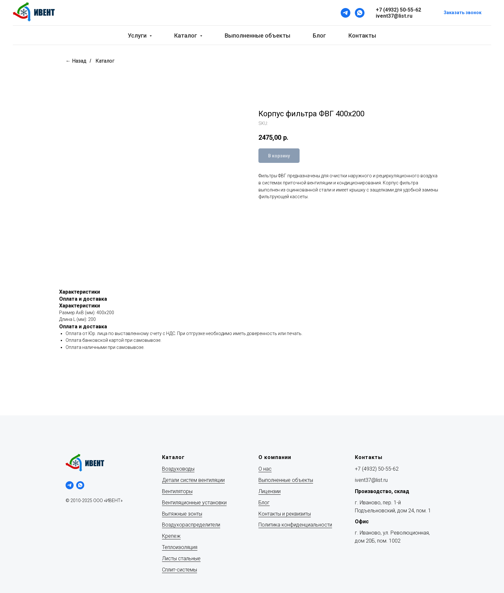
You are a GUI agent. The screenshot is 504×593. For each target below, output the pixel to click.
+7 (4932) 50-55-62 (377, 469)
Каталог (104, 61)
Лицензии (269, 491)
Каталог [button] (186, 35)
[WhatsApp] (359, 13)
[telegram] (70, 485)
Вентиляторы (177, 491)
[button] (462, 13)
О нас (265, 469)
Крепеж (171, 536)
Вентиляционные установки (194, 503)
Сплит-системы (179, 570)
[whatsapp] (80, 485)
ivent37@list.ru (371, 480)
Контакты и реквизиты (284, 514)
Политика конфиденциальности (295, 525)
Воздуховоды (178, 469)
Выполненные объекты (257, 35)
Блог (319, 35)
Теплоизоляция (179, 547)
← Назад (76, 61)
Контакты (362, 35)
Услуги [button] (138, 35)
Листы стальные (181, 558)
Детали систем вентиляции (193, 480)
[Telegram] (345, 13)
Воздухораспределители (191, 525)
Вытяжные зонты (182, 514)
